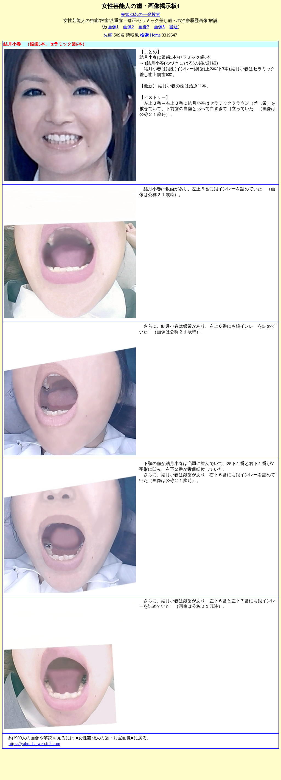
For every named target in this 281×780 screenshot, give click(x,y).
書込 (173, 26)
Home (155, 35)
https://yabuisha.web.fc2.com (34, 743)
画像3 (143, 26)
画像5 (159, 26)
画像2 (128, 26)
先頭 (108, 35)
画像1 (113, 26)
